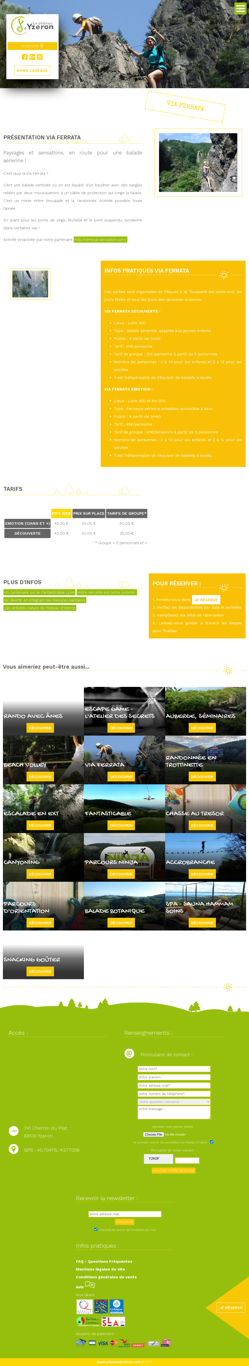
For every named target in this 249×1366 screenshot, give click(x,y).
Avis (85, 1287)
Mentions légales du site (100, 1269)
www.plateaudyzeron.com (118, 1362)
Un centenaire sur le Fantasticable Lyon (39, 592)
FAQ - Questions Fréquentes (104, 1261)
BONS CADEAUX (32, 70)
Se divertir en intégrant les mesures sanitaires (45, 600)
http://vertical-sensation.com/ (100, 239)
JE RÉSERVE (206, 599)
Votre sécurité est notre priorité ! (106, 592)
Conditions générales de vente (106, 1277)
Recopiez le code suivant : (173, 1150)
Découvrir (40, 727)
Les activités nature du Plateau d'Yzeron (40, 608)
